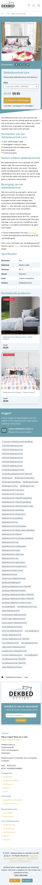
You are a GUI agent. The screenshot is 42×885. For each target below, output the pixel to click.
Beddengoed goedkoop (11, 482)
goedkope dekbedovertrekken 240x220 (18, 599)
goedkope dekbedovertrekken (14, 590)
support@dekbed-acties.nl (20, 428)
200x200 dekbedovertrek (12, 454)
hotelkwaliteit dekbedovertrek (14, 615)
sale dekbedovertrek (29, 643)
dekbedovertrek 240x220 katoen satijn (17, 506)
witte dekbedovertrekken (12, 667)
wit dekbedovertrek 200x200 (14, 659)
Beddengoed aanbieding (24, 478)
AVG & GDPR (31, 858)
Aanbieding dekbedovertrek (13, 470)
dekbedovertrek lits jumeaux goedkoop (17, 538)
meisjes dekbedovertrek (11, 635)
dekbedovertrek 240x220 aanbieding (17, 498)
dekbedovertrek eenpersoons (13, 514)
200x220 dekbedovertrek (12, 458)
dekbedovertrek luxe (10, 542)
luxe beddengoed (32, 631)
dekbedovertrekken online (12, 570)
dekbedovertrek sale (10, 558)
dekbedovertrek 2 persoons (13, 494)
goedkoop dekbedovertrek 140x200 (16, 586)
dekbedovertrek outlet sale (13, 554)
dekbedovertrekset (9, 574)
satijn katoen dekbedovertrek (13, 647)
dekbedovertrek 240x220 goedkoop (16, 502)
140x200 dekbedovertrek (12, 446)
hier (8, 206)
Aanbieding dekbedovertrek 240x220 (17, 474)
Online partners (24, 861)
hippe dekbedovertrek (10, 611)
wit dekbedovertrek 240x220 (14, 663)
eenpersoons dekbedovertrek (13, 578)
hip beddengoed (8, 607)
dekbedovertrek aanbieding (13, 510)
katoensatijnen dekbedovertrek (14, 623)
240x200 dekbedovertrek (12, 462)
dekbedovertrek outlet (11, 550)
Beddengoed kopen (30, 482)
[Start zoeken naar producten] (8, 13)
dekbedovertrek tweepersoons (14, 566)
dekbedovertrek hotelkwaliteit (14, 526)
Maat (6, 82)
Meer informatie (21, 875)
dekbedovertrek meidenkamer (14, 546)
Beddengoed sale (27, 486)
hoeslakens (32, 233)
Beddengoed (7, 478)
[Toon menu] (2, 13)
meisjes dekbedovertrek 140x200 (15, 639)
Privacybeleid (19, 858)
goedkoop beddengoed (11, 582)
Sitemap (13, 861)
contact (17, 246)
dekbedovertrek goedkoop (12, 518)
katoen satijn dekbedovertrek (13, 619)
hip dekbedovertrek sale (27, 607)
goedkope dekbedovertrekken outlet (16, 603)
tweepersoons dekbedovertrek (14, 651)
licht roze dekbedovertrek (12, 631)
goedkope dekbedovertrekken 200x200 (18, 595)
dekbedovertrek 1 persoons (13, 490)
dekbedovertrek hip (9, 522)
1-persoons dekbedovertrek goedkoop (17, 442)
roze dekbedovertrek (10, 643)
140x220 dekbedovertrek (12, 450)
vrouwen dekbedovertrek (12, 655)
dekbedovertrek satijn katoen (13, 562)
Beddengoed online (10, 486)
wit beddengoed (31, 655)
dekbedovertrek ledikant (11, 534)
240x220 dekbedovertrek (12, 466)
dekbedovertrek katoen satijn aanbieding (18, 530)
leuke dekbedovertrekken (12, 627)
